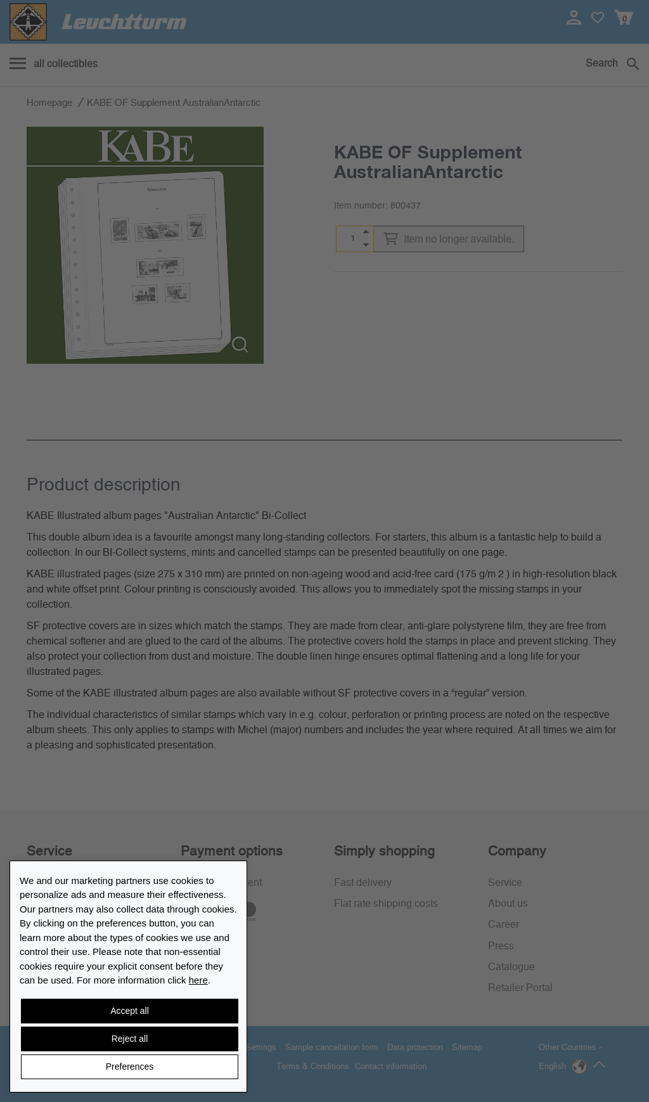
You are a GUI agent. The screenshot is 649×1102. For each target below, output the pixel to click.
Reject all (130, 1039)
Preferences (129, 1066)
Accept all (129, 1011)
